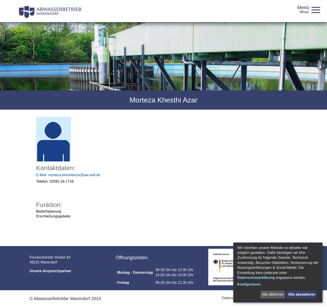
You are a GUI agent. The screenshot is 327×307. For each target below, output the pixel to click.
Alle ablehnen (272, 294)
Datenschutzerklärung (256, 278)
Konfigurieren (249, 284)
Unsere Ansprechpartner (50, 271)
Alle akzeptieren (301, 294)
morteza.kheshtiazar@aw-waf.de (68, 175)
